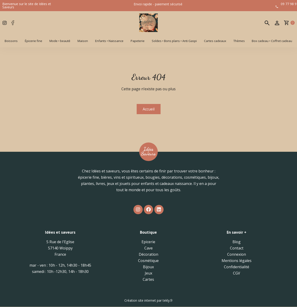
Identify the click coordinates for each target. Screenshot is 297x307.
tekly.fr (168, 300)
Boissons (11, 41)
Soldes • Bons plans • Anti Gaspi (174, 41)
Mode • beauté (59, 41)
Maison (82, 41)
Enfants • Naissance (109, 41)
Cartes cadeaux (215, 41)
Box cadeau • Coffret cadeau (272, 41)
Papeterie (138, 41)
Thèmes (239, 41)
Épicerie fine (33, 41)
